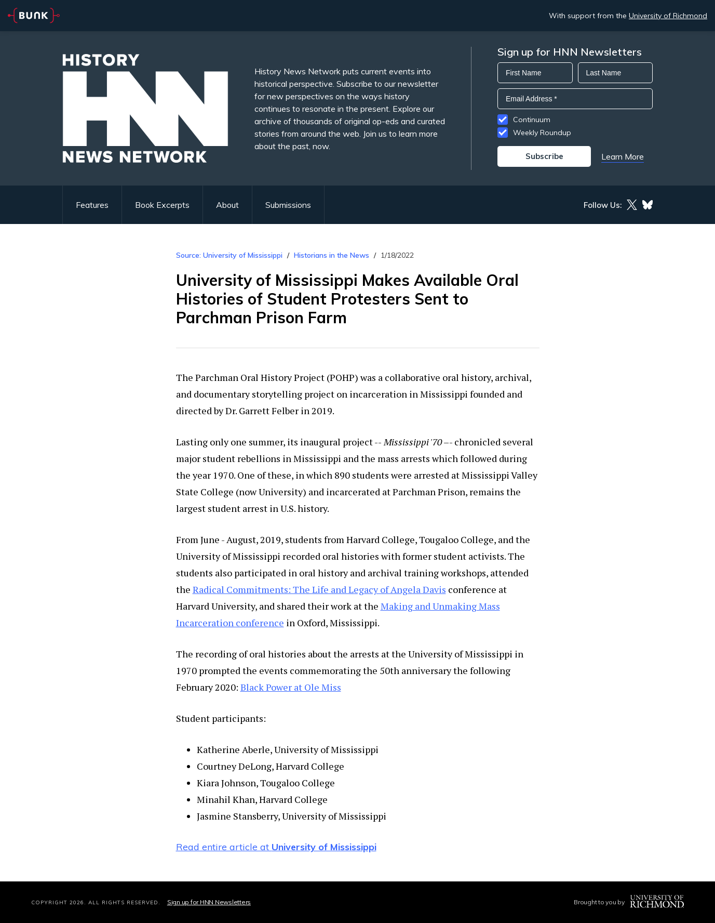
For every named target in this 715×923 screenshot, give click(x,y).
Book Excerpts (162, 205)
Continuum (531, 119)
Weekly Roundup (542, 132)
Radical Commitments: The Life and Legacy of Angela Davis (319, 589)
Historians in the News (331, 255)
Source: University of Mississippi (229, 255)
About (227, 205)
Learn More (622, 156)
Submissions (288, 205)
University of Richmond (668, 15)
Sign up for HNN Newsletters (209, 902)
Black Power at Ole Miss (290, 687)
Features (92, 205)
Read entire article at (276, 847)
